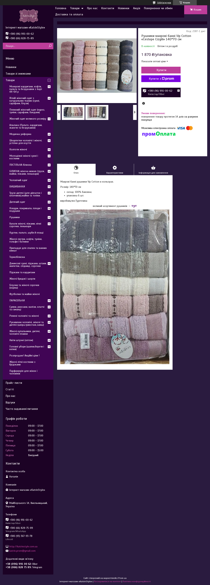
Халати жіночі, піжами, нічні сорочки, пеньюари (25, 225)
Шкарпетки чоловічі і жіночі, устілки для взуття (25, 142)
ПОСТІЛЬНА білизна (20, 164)
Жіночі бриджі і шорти (22, 278)
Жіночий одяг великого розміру (27, 118)
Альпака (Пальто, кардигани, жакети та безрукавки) (25, 126)
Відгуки (10, 402)
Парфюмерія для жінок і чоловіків (23, 372)
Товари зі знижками (18, 73)
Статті (10, 389)
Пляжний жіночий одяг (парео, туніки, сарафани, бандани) (27, 111)
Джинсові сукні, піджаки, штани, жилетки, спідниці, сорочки (28, 265)
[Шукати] (50, 46)
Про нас (92, 8)
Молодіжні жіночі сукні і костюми (23, 157)
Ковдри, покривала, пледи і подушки (25, 209)
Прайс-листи (14, 383)
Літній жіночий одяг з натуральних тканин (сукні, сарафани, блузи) (24, 101)
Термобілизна (17, 257)
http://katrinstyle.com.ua (23, 546)
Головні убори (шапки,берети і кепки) (26, 348)
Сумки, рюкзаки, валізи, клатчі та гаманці (26, 308)
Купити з (161, 79)
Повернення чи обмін (158, 8)
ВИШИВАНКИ (17, 186)
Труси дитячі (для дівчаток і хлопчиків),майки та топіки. (25, 194)
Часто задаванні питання (22, 409)
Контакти (107, 8)
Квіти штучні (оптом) (21, 340)
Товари (75, 8)
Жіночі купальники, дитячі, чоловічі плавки (24, 332)
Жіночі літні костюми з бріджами (22, 363)
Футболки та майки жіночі (24, 294)
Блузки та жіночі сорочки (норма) (24, 286)
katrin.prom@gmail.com (22, 550)
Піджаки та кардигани (22, 272)
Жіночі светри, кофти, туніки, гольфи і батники (25, 240)
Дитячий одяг (17, 201)
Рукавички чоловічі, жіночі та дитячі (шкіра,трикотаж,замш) (26, 323)
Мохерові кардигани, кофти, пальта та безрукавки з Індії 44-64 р (25, 89)
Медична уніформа (20, 134)
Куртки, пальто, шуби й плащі (26, 232)
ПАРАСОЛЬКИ (17, 300)
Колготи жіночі (18, 149)
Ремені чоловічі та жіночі (24, 315)
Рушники (14, 217)
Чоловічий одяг (18, 180)
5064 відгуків (164, 2)
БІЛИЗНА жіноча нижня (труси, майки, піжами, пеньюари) (27, 172)
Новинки (123, 8)
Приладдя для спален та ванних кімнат (28, 249)
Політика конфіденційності (137, 581)
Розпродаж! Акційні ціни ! (24, 355)
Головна (60, 8)
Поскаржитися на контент (107, 581)
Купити (161, 70)
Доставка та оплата (69, 14)
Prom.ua (122, 578)
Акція (136, 8)
